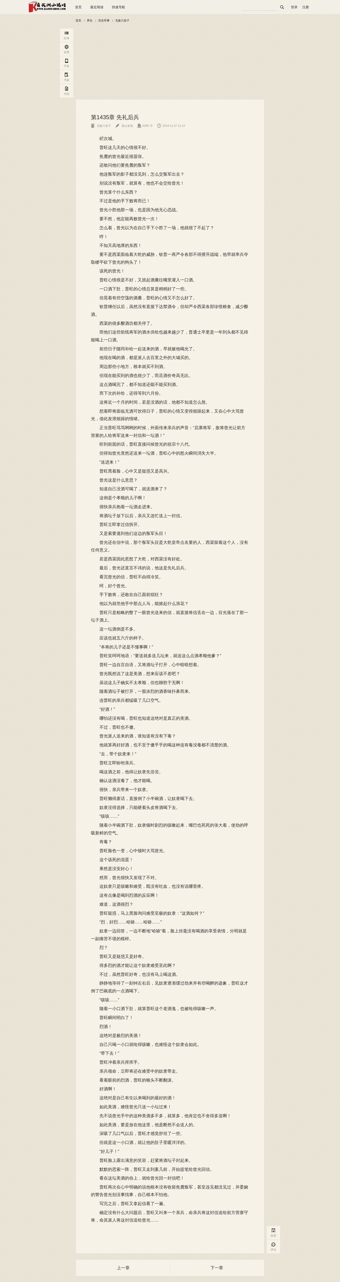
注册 (305, 7)
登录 (294, 7)
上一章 (123, 1267)
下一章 (216, 1267)
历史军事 (104, 20)
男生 (90, 20)
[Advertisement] (170, 61)
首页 (78, 7)
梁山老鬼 (124, 125)
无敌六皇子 (122, 20)
